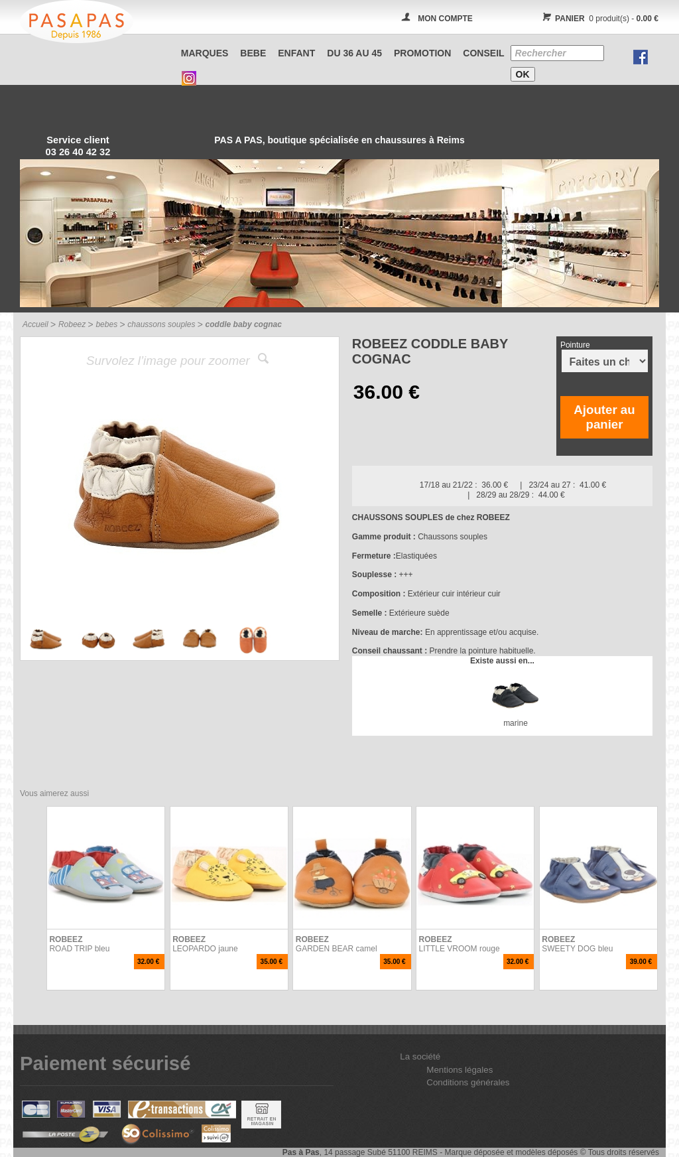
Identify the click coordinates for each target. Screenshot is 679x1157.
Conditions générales (467, 1082)
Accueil (35, 324)
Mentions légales (459, 1070)
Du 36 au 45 (354, 53)
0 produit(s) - (598, 18)
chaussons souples (161, 324)
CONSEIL (483, 53)
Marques (205, 53)
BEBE (253, 53)
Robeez (72, 324)
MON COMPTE (445, 18)
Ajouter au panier (604, 417)
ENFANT (296, 53)
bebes (106, 324)
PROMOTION (422, 53)
